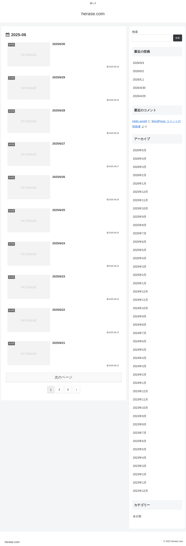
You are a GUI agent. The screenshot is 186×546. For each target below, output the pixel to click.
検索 (135, 31)
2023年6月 (139, 441)
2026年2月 (139, 175)
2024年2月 (139, 374)
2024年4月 (139, 358)
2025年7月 (139, 233)
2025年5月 (139, 250)
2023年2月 (139, 474)
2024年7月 (139, 333)
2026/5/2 (138, 71)
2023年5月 (139, 449)
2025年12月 (140, 191)
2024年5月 (139, 349)
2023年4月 (139, 457)
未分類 (137, 516)
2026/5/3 (138, 63)
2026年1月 (139, 183)
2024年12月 (140, 291)
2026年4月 (139, 158)
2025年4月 (139, 258)
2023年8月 (139, 424)
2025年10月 (140, 208)
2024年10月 (140, 308)
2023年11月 (140, 399)
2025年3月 (139, 266)
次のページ (64, 377)
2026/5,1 (138, 79)
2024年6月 (139, 341)
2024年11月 (140, 299)
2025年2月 (139, 274)
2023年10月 (140, 407)
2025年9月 (139, 216)
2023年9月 (139, 416)
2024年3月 (139, 366)
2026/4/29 (139, 96)
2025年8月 (139, 225)
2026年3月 (139, 167)
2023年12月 (140, 391)
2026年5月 (139, 150)
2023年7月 (139, 432)
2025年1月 (139, 283)
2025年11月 (140, 200)
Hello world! (139, 121)
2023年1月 (139, 482)
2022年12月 (140, 490)
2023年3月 (139, 466)
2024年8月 (139, 324)
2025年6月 (139, 241)
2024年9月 (139, 316)
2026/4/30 (139, 87)
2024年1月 (139, 382)
